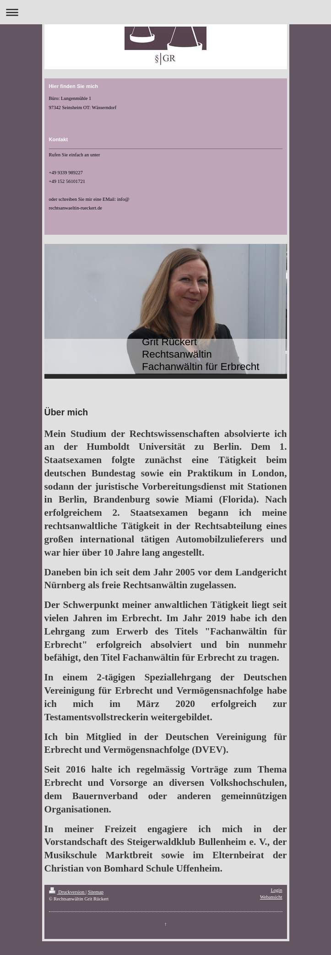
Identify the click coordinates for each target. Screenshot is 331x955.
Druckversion (67, 891)
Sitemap (95, 891)
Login (276, 890)
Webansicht (271, 897)
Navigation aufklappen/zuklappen (165, 12)
